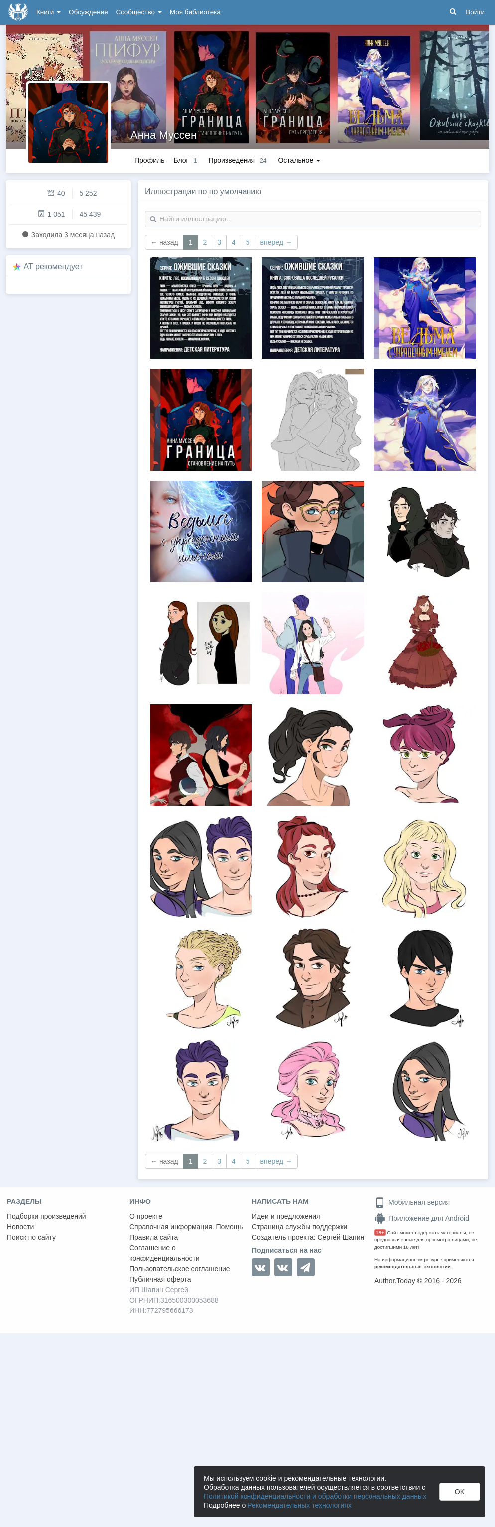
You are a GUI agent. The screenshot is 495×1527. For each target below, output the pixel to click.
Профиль (149, 160)
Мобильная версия (412, 1202)
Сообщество (139, 12)
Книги (48, 12)
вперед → (276, 242)
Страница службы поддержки (299, 1227)
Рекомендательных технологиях (300, 1505)
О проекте (145, 1216)
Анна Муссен (163, 135)
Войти (475, 12)
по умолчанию (235, 191)
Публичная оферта (160, 1279)
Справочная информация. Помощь (186, 1227)
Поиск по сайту (31, 1237)
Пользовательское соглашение (179, 1269)
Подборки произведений (46, 1216)
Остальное (299, 160)
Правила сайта (153, 1237)
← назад (164, 242)
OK (460, 1492)
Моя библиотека (195, 12)
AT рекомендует (53, 266)
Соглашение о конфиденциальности (164, 1253)
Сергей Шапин (340, 1237)
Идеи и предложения (286, 1216)
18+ (380, 1232)
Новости (20, 1227)
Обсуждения (88, 12)
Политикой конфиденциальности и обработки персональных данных (315, 1496)
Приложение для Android (421, 1218)
